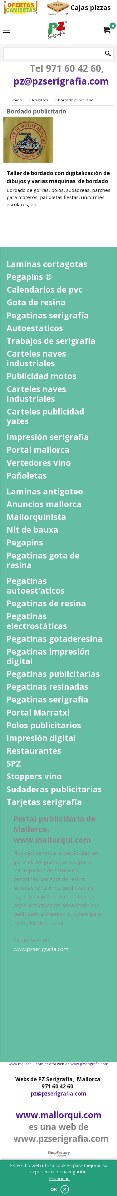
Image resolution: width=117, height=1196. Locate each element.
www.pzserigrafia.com (89, 1063)
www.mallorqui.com (26, 1063)
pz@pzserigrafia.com (61, 81)
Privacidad (59, 1178)
